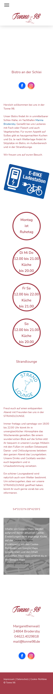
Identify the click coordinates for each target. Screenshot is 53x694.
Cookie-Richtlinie (23, 540)
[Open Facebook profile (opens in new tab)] (22, 85)
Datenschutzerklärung (17, 563)
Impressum (9, 679)
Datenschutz (22, 679)
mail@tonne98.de (26, 641)
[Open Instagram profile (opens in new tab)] (31, 85)
